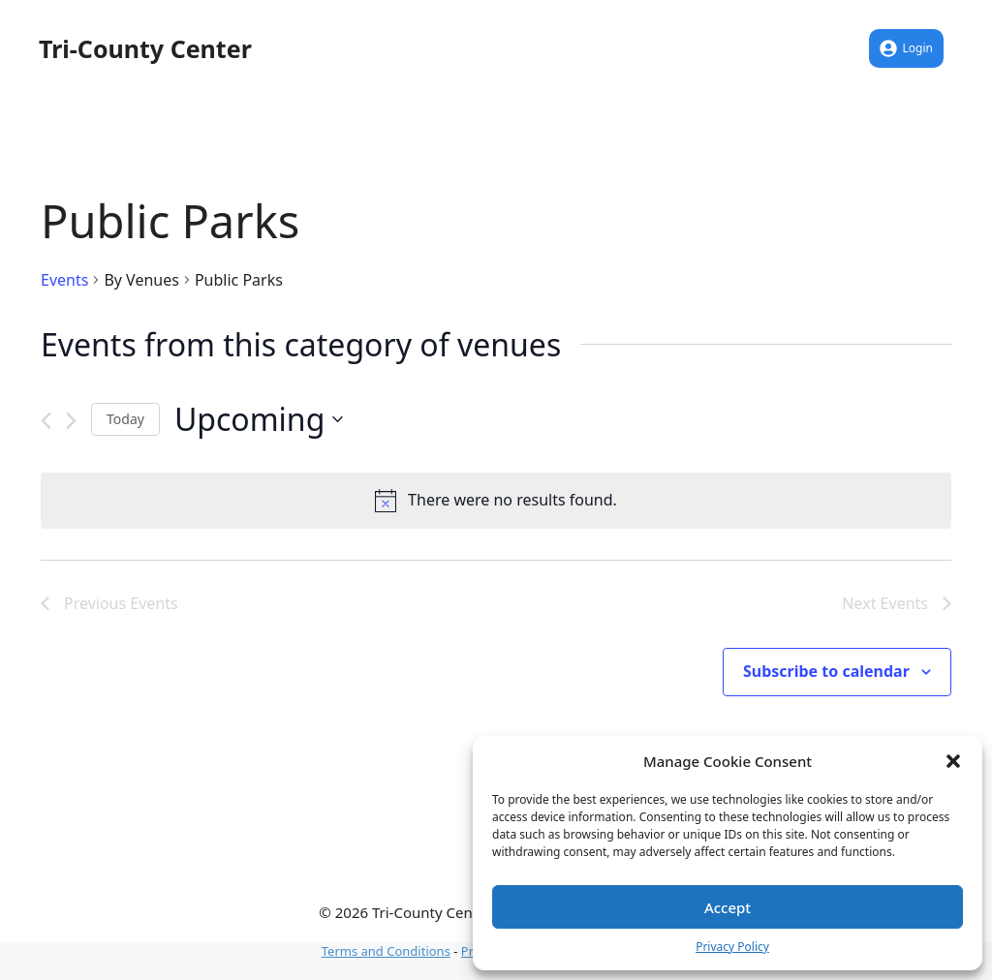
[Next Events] (71, 421)
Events (64, 280)
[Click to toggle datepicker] (258, 419)
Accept (727, 907)
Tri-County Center (145, 48)
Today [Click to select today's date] (125, 419)
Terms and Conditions (386, 951)
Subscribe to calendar (826, 671)
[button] (953, 761)
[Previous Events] (46, 421)
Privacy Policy (732, 946)
